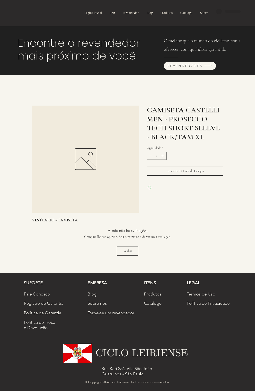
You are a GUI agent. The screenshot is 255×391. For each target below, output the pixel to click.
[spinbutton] (157, 156)
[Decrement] (150, 156)
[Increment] (163, 156)
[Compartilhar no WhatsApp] (149, 187)
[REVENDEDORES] (190, 66)
